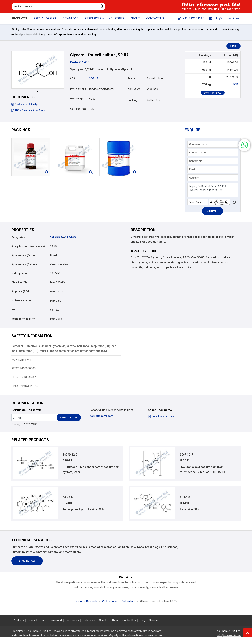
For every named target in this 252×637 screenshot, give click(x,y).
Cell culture (70, 236)
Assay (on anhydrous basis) (28, 246)
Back (234, 46)
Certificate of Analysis (26, 104)
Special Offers (44, 18)
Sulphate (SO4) (20, 291)
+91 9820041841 (192, 18)
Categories (18, 237)
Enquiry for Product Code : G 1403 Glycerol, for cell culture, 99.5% (212, 190)
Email (192, 169)
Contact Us (155, 18)
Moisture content (22, 300)
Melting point (19, 273)
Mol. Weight (77, 98)
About (135, 18)
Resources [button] (93, 18)
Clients (103, 620)
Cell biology (56, 236)
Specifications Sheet (161, 416)
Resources (72, 620)
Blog (142, 620)
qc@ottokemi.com (101, 416)
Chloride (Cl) (19, 282)
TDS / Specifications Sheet (28, 110)
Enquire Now (27, 561)
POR (235, 84)
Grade (131, 78)
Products (19, 18)
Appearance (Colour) (24, 264)
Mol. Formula (78, 88)
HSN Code (134, 88)
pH (13, 309)
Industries (116, 18)
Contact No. (196, 161)
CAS (72, 78)
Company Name (198, 144)
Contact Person (198, 152)
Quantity (194, 177)
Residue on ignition (23, 318)
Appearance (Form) (23, 255)
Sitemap (154, 620)
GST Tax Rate (78, 108)
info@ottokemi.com (225, 18)
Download (70, 18)
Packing (132, 100)
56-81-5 (93, 78)
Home (78, 601)
